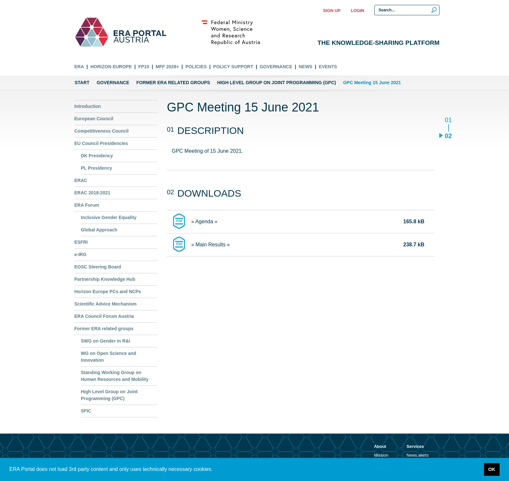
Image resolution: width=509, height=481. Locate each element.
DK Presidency (97, 155)
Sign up (331, 10)
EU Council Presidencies (101, 143)
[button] (215, 470)
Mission (381, 455)
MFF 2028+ (167, 66)
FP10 (143, 66)
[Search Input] (407, 10)
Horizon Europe (111, 66)
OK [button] (491, 469)
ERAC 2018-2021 (92, 192)
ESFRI (81, 242)
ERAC (80, 180)
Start (82, 82)
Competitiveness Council (101, 131)
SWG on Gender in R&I (105, 341)
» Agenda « (204, 221)
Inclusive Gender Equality (108, 217)
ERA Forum (86, 205)
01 (448, 120)
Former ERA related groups (173, 82)
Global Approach (99, 229)
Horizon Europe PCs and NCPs (107, 291)
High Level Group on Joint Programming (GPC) (276, 82)
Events (328, 66)
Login (357, 10)
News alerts (417, 455)
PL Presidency (96, 168)
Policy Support (233, 66)
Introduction (87, 106)
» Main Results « (210, 244)
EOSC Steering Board (97, 266)
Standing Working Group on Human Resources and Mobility (114, 376)
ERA (79, 66)
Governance (276, 66)
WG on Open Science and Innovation (108, 357)
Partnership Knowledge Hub (104, 279)
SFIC (86, 410)
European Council (93, 118)
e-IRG (80, 254)
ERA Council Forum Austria (104, 316)
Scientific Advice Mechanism (105, 303)
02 (448, 135)
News (305, 66)
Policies (195, 66)
